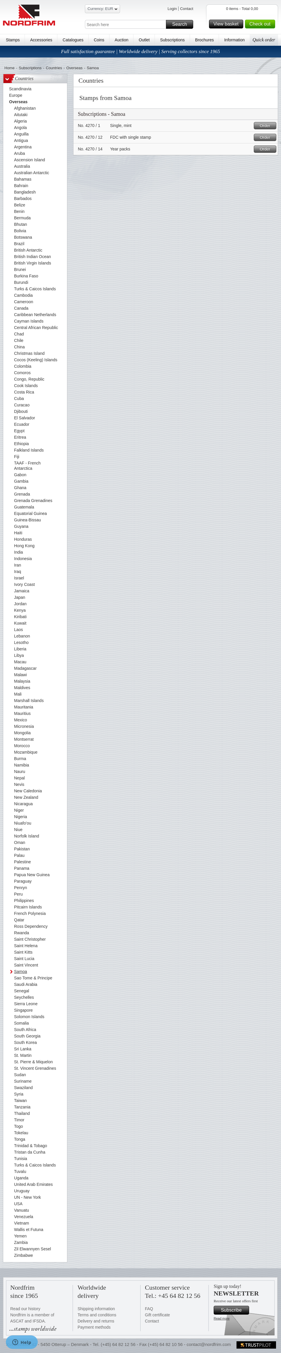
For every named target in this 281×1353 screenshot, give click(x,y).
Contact (186, 8)
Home (9, 68)
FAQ (149, 1308)
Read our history (25, 1308)
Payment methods (94, 1327)
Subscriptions (172, 40)
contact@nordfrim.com (208, 1344)
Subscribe (234, 1310)
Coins (99, 40)
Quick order (264, 39)
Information (234, 40)
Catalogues (73, 40)
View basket (227, 24)
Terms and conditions (97, 1315)
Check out (261, 24)
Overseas (74, 68)
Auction (121, 40)
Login (172, 8)
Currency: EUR (102, 9)
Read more (221, 1318)
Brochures (204, 40)
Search (181, 24)
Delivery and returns (96, 1321)
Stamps (13, 40)
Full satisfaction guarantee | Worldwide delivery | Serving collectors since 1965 (140, 51)
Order (267, 125)
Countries (54, 68)
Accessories (41, 40)
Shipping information (96, 1308)
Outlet (144, 40)
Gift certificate (157, 1315)
